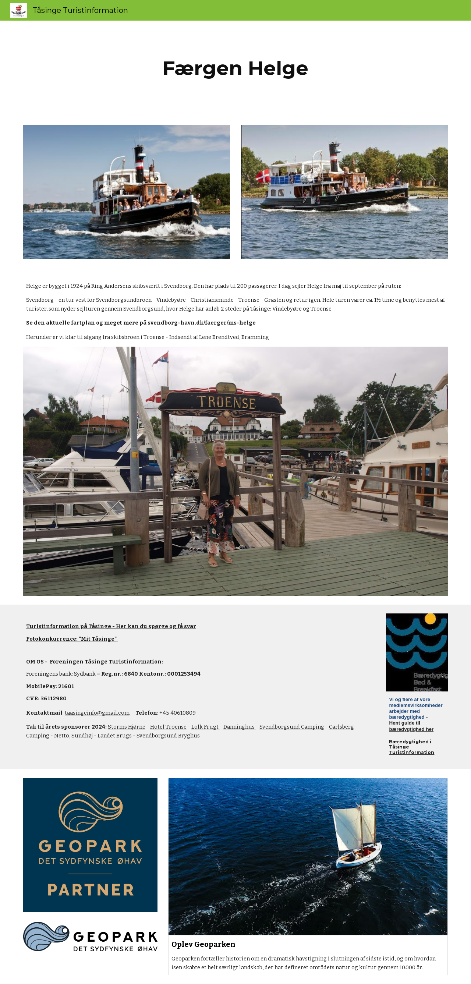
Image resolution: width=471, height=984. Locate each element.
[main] (235, 68)
